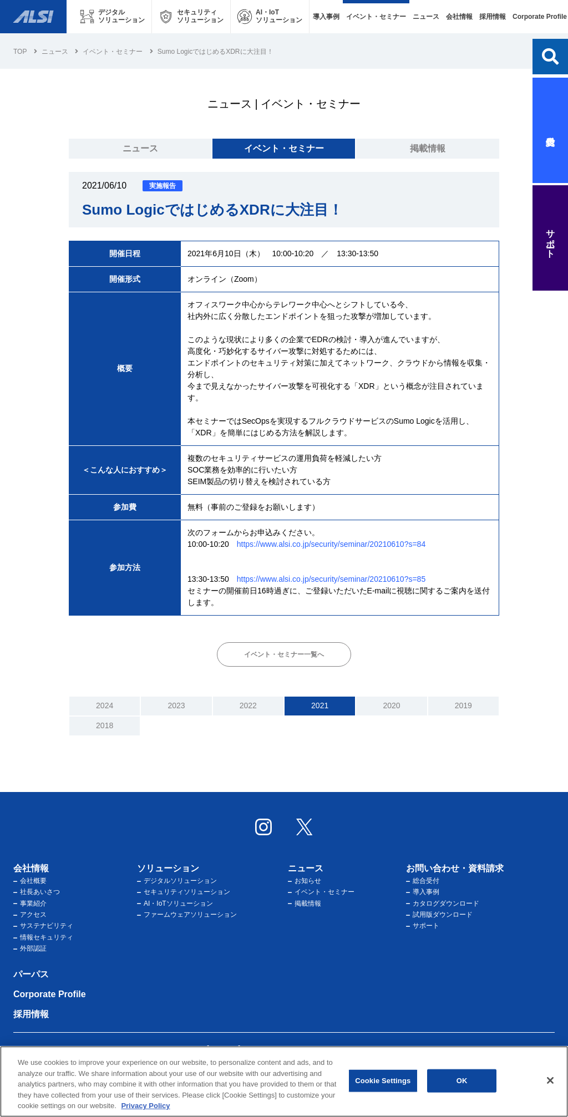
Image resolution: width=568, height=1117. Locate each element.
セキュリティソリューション (183, 892)
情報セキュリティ (43, 937)
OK (462, 1081)
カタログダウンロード (442, 903)
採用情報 (492, 17)
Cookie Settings (382, 1081)
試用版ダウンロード (439, 914)
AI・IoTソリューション (175, 903)
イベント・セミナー (376, 17)
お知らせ (304, 881)
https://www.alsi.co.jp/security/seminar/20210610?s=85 (331, 579)
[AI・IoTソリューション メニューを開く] (270, 16)
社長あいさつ (36, 892)
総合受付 (422, 881)
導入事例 (326, 16)
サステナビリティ (43, 926)
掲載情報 (427, 148)
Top (20, 51)
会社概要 (30, 881)
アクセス (30, 914)
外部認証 (30, 948)
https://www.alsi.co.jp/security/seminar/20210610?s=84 (331, 544)
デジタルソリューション (177, 881)
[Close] (550, 1080)
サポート (422, 926)
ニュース (426, 17)
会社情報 (459, 17)
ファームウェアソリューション (187, 914)
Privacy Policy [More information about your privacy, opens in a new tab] (145, 1106)
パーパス (31, 974)
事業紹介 (30, 903)
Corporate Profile (49, 994)
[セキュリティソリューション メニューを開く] (191, 16)
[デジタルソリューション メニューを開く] (112, 16)
